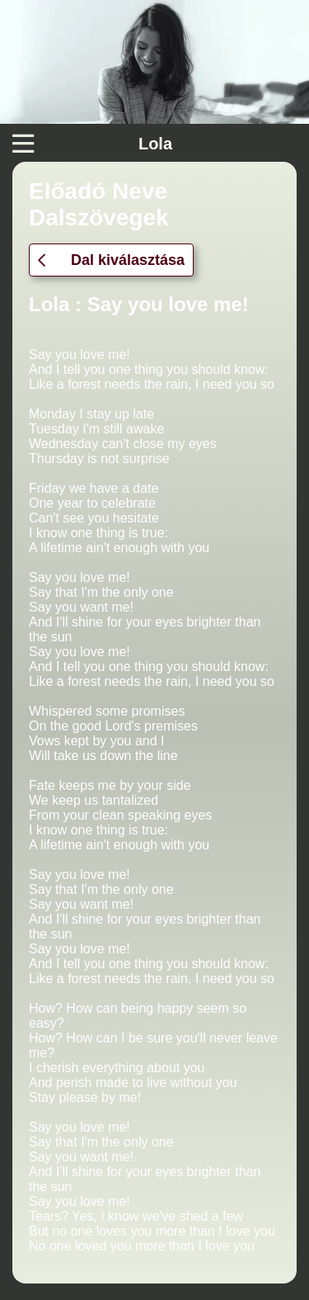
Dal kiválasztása (111, 260)
